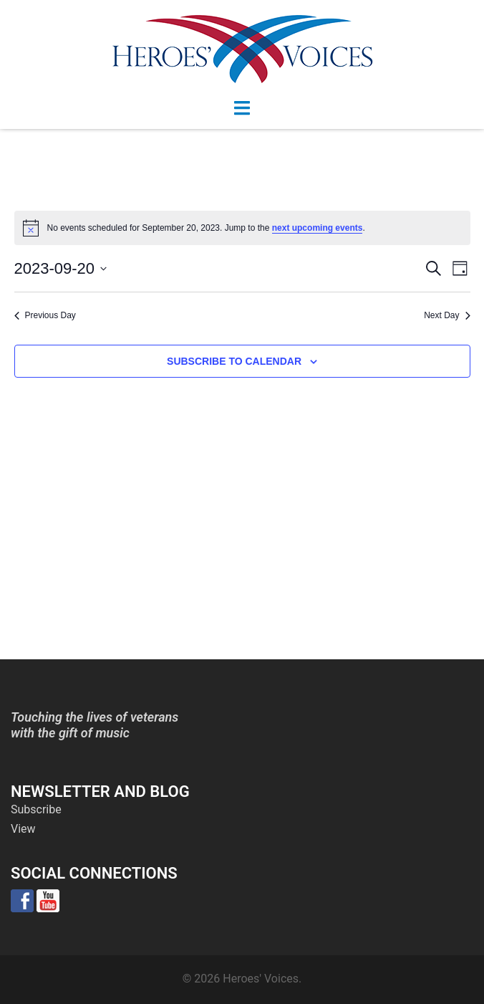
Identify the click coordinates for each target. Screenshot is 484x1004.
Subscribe (36, 809)
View (23, 829)
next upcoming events (317, 228)
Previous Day (45, 315)
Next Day (447, 315)
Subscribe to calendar (234, 361)
